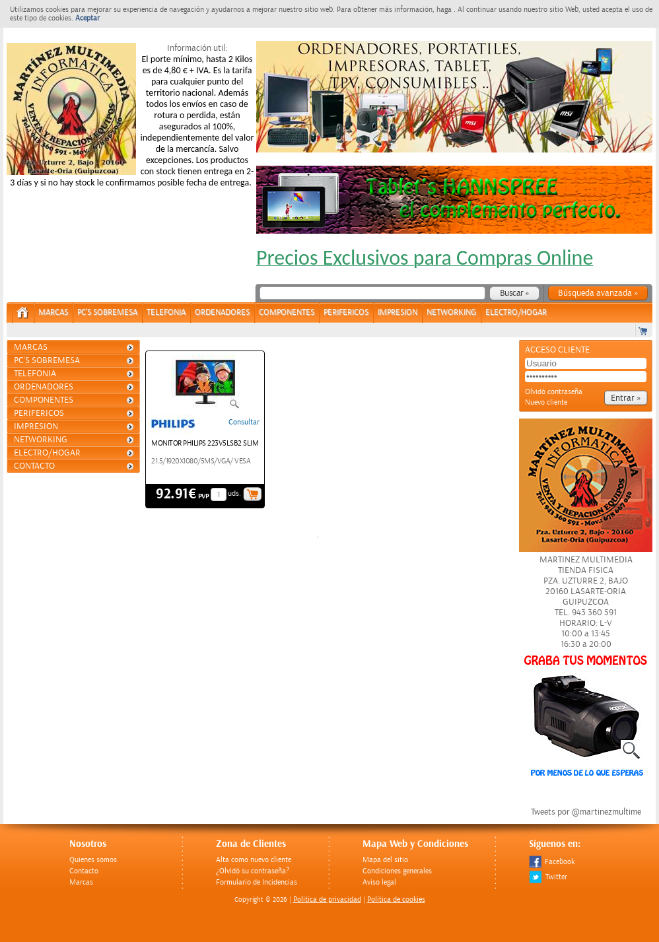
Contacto (34, 466)
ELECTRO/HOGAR (516, 313)
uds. (234, 493)
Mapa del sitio (385, 860)
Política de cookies (396, 899)
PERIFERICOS (346, 313)
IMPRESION (397, 313)
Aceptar (87, 18)
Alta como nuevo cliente (253, 860)
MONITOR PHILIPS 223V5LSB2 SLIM (204, 443)
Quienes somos (93, 860)
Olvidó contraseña (553, 391)
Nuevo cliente (546, 402)
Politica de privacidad (327, 899)
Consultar (244, 422)
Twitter (548, 877)
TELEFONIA (166, 313)
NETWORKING (451, 313)
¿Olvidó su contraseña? (252, 871)
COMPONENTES (286, 313)
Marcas (53, 313)
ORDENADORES (222, 313)
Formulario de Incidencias (256, 882)
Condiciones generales (397, 871)
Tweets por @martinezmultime (586, 812)
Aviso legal (379, 882)
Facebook (551, 862)
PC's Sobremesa (107, 313)
